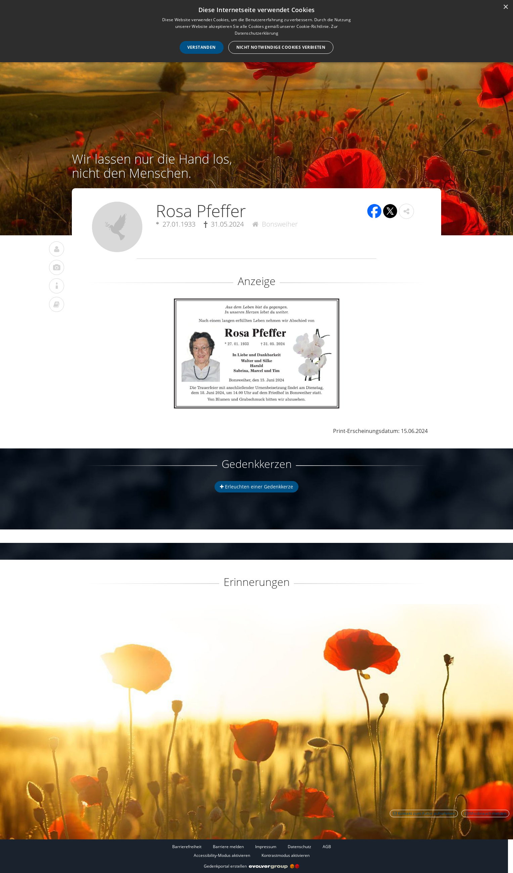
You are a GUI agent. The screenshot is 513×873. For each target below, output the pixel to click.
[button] (406, 211)
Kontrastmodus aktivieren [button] (286, 855)
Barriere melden (228, 846)
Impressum (265, 846)
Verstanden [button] (201, 47)
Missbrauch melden (485, 813)
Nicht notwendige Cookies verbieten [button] (281, 47)
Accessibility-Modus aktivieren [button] (222, 855)
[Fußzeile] (251, 850)
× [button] (505, 7)
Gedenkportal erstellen (251, 866)
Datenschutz (299, 846)
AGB (327, 846)
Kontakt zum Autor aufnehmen (424, 813)
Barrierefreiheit (186, 846)
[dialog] (256, 31)
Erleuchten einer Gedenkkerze (256, 486)
